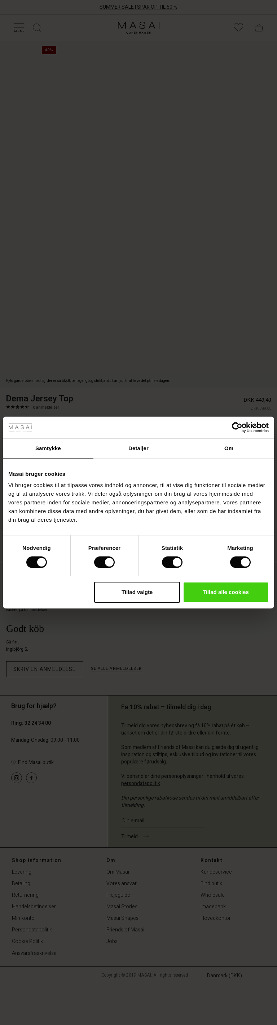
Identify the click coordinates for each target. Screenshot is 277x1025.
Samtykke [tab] (48, 448)
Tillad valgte (137, 592)
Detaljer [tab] (138, 448)
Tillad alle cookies (226, 592)
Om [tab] (228, 448)
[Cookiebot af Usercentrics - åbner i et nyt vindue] (237, 427)
